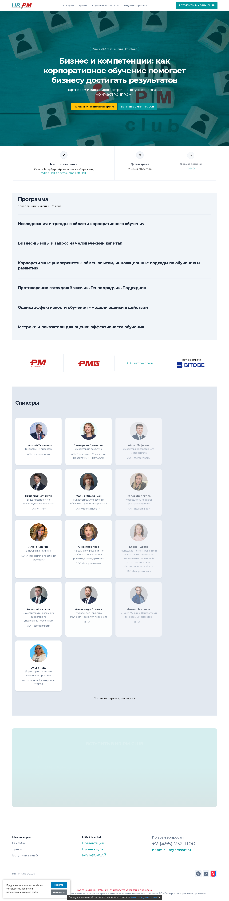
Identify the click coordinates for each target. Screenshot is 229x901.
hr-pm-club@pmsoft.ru (171, 850)
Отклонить (59, 892)
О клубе (18, 843)
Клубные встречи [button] (103, 5)
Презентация (93, 843)
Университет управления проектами (131, 890)
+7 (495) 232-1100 (173, 843)
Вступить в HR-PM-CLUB (137, 106)
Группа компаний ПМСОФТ (92, 890)
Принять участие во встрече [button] (94, 106)
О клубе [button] (68, 5)
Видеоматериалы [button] (135, 5)
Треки (17, 849)
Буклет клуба (92, 849)
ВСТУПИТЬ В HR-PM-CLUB (196, 5)
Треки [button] (83, 5)
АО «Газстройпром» (140, 363)
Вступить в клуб (25, 855)
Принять (58, 885)
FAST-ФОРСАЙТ (95, 855)
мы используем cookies (143, 897)
